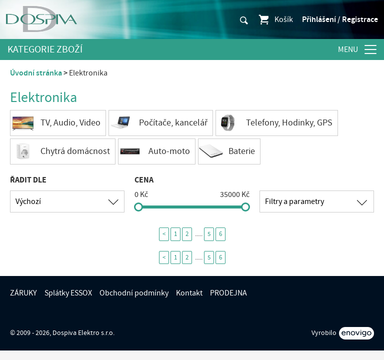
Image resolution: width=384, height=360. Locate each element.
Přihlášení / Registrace (340, 19)
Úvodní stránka (36, 73)
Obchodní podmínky (134, 293)
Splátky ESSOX (68, 293)
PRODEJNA (228, 293)
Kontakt (189, 293)
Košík (275, 19)
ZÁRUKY (23, 293)
